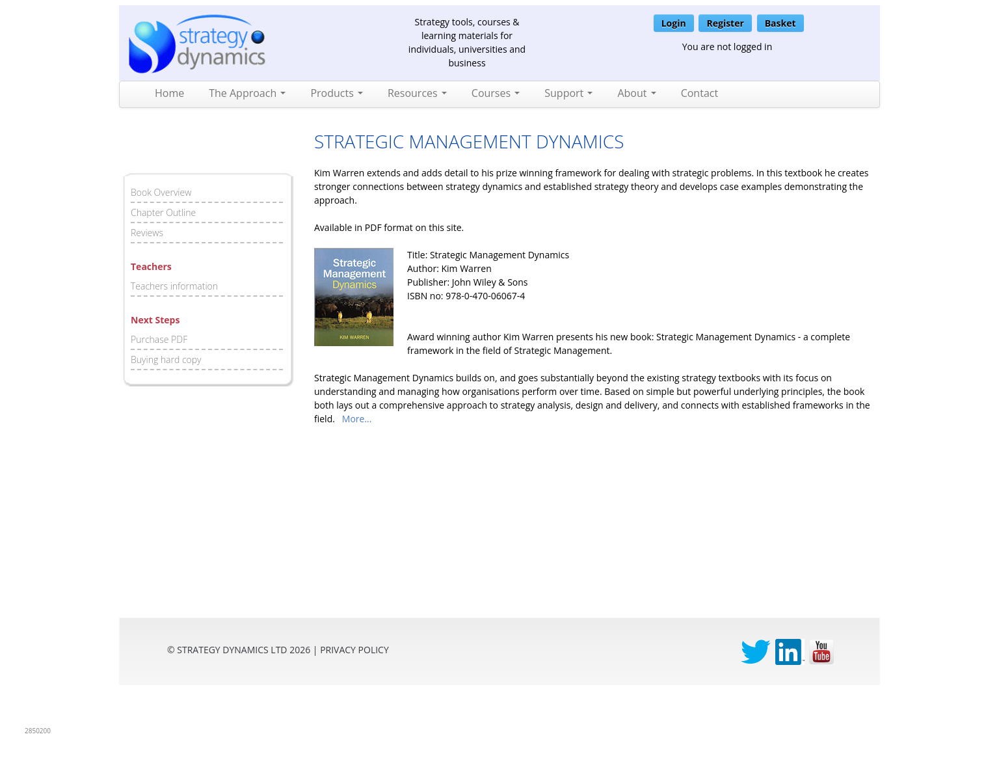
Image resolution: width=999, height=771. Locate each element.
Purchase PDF (159, 339)
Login (673, 23)
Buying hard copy (166, 359)
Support (568, 93)
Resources (417, 93)
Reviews (147, 232)
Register (724, 23)
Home (169, 93)
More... (357, 419)
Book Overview (161, 192)
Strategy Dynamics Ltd (232, 649)
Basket (780, 23)
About (636, 93)
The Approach (247, 93)
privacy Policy (354, 649)
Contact (699, 93)
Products (336, 93)
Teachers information (174, 286)
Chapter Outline (163, 212)
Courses (496, 93)
